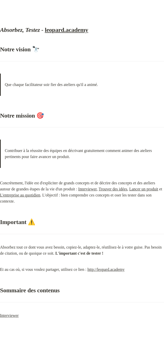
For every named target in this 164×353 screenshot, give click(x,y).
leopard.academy (66, 30)
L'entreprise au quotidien (20, 195)
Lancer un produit (143, 189)
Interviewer (87, 189)
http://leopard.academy (106, 269)
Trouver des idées (113, 189)
